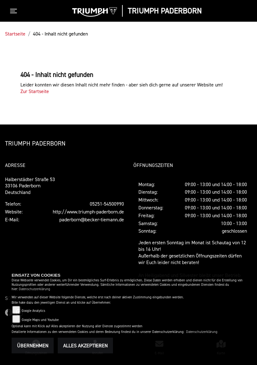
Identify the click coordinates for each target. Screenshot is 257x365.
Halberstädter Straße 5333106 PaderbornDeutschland (30, 186)
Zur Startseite (34, 91)
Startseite (15, 33)
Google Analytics (33, 311)
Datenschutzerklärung (34, 289)
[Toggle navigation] (14, 11)
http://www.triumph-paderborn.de (88, 211)
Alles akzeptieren (85, 345)
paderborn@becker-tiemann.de (91, 219)
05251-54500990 (107, 204)
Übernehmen (32, 345)
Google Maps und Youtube (40, 320)
